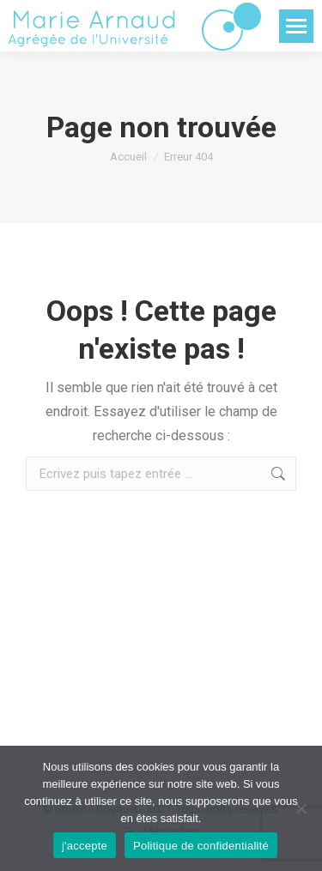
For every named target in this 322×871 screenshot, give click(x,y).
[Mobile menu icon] (296, 26)
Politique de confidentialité (201, 845)
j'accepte (84, 845)
